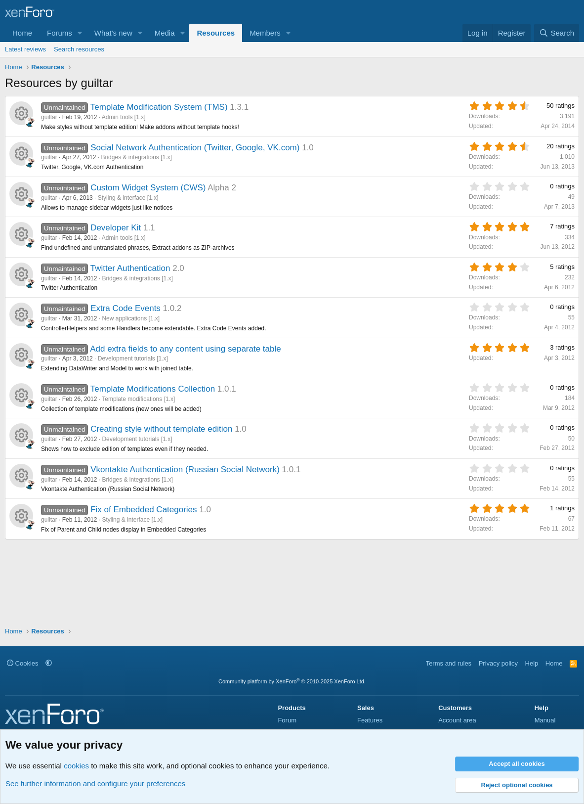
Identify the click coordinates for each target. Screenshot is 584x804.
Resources (216, 33)
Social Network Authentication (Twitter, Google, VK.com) (194, 147)
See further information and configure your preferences (95, 783)
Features (369, 720)
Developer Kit (115, 227)
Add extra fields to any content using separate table (185, 349)
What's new (113, 33)
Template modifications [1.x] (138, 399)
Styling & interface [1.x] (128, 197)
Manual (545, 720)
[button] (80, 33)
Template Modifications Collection (152, 389)
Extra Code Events (125, 308)
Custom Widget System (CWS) (148, 187)
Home (22, 33)
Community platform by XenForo (292, 681)
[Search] (556, 33)
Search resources (79, 49)
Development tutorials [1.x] (133, 358)
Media (165, 33)
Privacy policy (498, 663)
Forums (59, 33)
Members (265, 33)
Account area (457, 720)
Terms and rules (448, 663)
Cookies (23, 663)
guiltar (49, 117)
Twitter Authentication (130, 268)
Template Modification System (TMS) (159, 107)
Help (532, 663)
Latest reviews (25, 49)
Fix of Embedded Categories (143, 509)
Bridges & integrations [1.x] (136, 157)
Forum (287, 720)
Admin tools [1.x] (124, 117)
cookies (76, 765)
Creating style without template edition (161, 429)
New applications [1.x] (131, 318)
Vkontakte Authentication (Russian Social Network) (185, 469)
